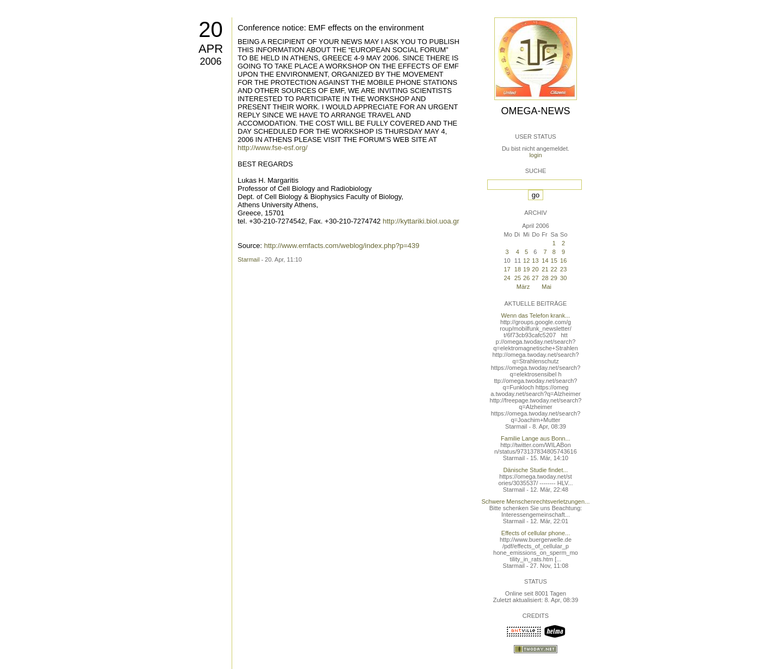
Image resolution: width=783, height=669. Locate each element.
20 (210, 29)
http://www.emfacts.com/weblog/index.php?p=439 (341, 245)
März (523, 286)
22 (554, 269)
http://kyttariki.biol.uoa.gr (421, 221)
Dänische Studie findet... (535, 470)
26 (526, 278)
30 (563, 278)
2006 (210, 61)
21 (545, 269)
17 (507, 269)
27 (535, 278)
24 (507, 278)
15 (554, 260)
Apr (210, 48)
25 (517, 278)
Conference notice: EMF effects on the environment (331, 27)
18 (517, 269)
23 (563, 269)
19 (526, 269)
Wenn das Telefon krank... (535, 315)
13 (535, 260)
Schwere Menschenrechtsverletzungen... (536, 501)
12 (526, 260)
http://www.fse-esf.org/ (273, 148)
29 (554, 278)
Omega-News (535, 111)
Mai (546, 286)
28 (545, 278)
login (535, 155)
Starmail (248, 259)
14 (545, 260)
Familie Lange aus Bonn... (535, 438)
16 (563, 260)
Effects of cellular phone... (535, 533)
